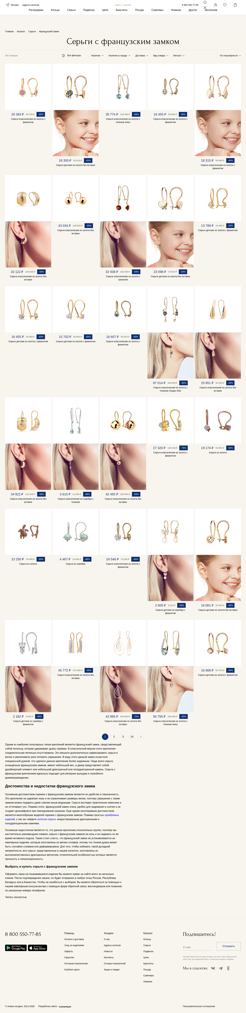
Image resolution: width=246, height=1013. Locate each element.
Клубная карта (71, 969)
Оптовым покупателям (76, 963)
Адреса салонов (30, 9)
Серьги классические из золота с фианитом (28, 120)
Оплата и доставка (74, 939)
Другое (193, 20)
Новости (108, 951)
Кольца (55, 20)
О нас (107, 939)
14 (131, 736)
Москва (12, 9)
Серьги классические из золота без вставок (28, 278)
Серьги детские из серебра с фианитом (170, 611)
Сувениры (157, 20)
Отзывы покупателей (115, 963)
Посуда (139, 20)
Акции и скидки (111, 969)
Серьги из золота (218, 452)
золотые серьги (46, 819)
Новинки (176, 20)
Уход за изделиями (74, 945)
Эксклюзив (211, 20)
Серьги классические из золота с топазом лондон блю (170, 389)
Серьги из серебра (75, 564)
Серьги (71, 20)
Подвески (88, 20)
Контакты (108, 957)
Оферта (68, 951)
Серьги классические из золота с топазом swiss (123, 120)
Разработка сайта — (49, 1006)
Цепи (105, 20)
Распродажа (36, 20)
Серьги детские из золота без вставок (75, 165)
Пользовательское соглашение (199, 1006)
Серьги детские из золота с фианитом (218, 230)
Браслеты (121, 20)
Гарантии (69, 957)
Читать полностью (16, 897)
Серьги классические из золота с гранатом (123, 278)
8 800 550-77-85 (190, 9)
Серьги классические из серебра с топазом (75, 500)
